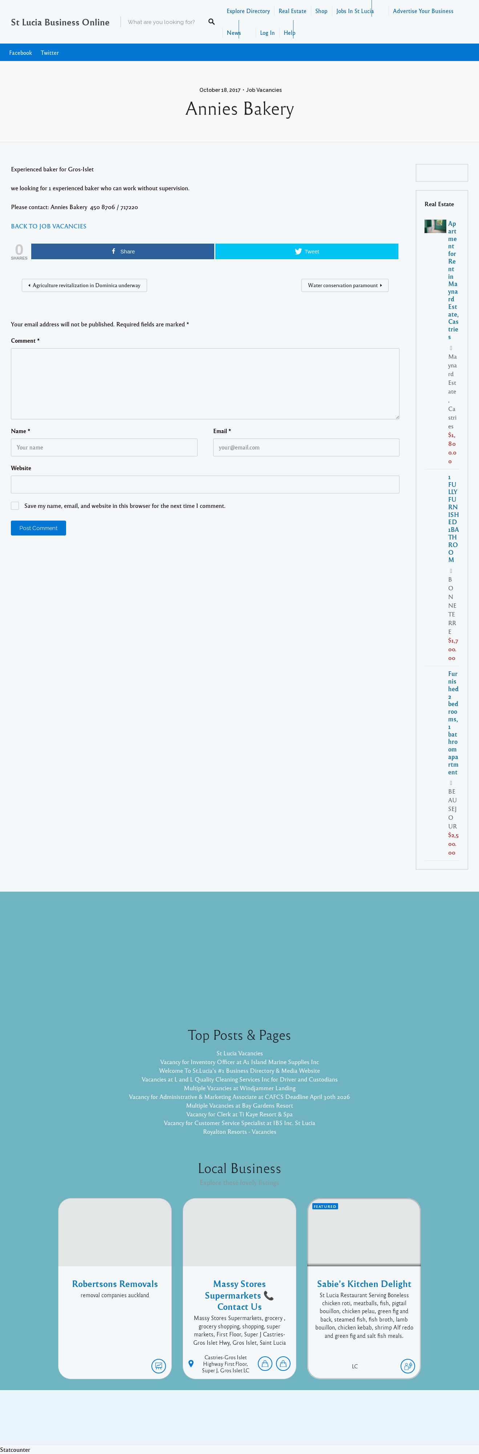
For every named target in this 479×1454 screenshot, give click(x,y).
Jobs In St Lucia (355, 10)
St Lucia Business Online (60, 21)
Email (222, 431)
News (234, 32)
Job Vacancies (264, 90)
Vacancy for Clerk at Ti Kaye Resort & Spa (239, 1114)
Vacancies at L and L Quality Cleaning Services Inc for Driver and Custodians (240, 1079)
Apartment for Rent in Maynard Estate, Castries (453, 280)
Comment (25, 340)
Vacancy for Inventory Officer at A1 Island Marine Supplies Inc (239, 1062)
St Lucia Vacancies (239, 1053)
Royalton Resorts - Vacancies (239, 1131)
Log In (267, 32)
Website (21, 468)
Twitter (50, 52)
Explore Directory (248, 10)
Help (290, 32)
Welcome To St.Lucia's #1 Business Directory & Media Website (239, 1070)
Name (21, 431)
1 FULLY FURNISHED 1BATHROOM (453, 518)
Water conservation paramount (343, 285)
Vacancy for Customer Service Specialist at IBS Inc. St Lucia (239, 1123)
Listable (263, 1423)
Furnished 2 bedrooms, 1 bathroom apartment (453, 722)
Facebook (20, 52)
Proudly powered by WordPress (209, 1423)
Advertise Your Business (423, 10)
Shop (321, 10)
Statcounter (15, 1449)
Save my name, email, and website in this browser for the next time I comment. (125, 505)
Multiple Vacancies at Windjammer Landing (240, 1088)
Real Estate (293, 10)
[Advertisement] (239, 953)
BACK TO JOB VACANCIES (48, 226)
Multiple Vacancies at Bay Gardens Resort (239, 1105)
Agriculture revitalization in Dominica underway (87, 285)
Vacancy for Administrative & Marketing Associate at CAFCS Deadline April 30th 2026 (239, 1096)
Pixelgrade (291, 1423)
